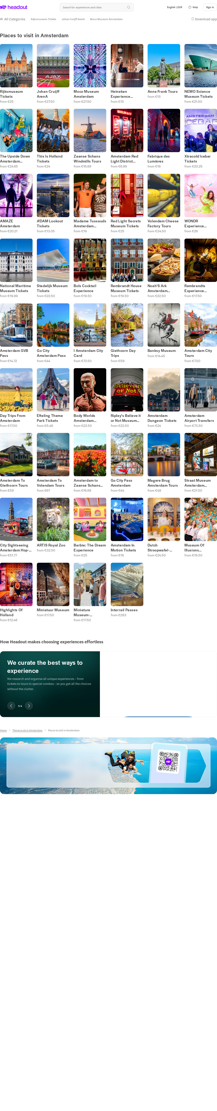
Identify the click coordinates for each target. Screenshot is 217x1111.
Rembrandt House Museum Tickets (126, 288)
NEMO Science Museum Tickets (198, 94)
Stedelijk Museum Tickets (52, 288)
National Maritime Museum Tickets (15, 288)
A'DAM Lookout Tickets (50, 223)
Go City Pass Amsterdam (121, 483)
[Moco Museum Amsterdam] (106, 18)
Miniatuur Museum (53, 609)
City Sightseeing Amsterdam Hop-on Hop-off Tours (14, 548)
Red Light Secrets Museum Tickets (126, 223)
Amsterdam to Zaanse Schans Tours (87, 483)
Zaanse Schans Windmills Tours (87, 159)
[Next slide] (29, 706)
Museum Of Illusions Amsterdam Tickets (194, 548)
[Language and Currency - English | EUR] (174, 7)
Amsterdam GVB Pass (14, 353)
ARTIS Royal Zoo (51, 545)
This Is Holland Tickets (49, 159)
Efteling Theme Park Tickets (50, 418)
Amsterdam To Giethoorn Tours (14, 483)
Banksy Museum (162, 350)
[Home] (3, 730)
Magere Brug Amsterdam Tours (163, 483)
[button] (193, 7)
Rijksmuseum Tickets (11, 94)
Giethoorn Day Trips (123, 353)
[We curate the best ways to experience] (158, 680)
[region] (108, 678)
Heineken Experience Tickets (120, 94)
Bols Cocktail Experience (85, 288)
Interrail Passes (124, 609)
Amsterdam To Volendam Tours (50, 483)
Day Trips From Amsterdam (12, 418)
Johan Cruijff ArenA (48, 94)
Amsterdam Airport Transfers (199, 418)
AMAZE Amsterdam (10, 223)
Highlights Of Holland (11, 612)
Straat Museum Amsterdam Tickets (197, 483)
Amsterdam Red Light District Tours (124, 159)
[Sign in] (210, 7)
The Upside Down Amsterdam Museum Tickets (15, 159)
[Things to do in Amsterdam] (27, 730)
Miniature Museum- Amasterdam (85, 612)
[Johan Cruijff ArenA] (73, 18)
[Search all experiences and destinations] (96, 7)
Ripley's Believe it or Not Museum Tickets (126, 418)
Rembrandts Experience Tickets (194, 288)
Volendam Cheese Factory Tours (163, 223)
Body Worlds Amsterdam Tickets (84, 418)
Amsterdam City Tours (198, 353)
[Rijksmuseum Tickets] (43, 18)
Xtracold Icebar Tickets (197, 159)
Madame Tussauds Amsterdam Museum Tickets (90, 223)
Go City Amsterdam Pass (51, 353)
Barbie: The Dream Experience (90, 548)
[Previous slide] (11, 706)
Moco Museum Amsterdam (86, 94)
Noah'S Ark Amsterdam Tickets (157, 288)
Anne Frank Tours (163, 91)
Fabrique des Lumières (159, 159)
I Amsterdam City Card (88, 353)
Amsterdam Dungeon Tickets (162, 418)
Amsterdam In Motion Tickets (123, 548)
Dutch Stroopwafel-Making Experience (159, 548)
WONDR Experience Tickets (194, 223)
